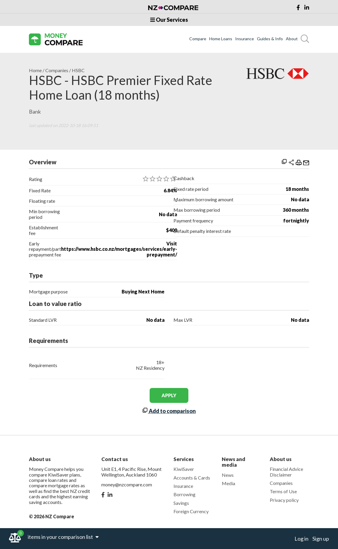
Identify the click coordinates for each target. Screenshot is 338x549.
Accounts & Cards (191, 477)
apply (169, 395)
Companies (56, 70)
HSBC (78, 70)
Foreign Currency (191, 511)
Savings (181, 503)
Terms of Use (283, 491)
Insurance (244, 38)
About (292, 38)
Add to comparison (169, 411)
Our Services (169, 19)
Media (228, 483)
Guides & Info (270, 38)
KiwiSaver (183, 469)
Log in (301, 538)
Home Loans (220, 38)
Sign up (320, 538)
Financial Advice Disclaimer (286, 471)
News (228, 475)
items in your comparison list (63, 536)
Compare (197, 38)
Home (35, 70)
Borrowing (184, 494)
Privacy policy (284, 500)
